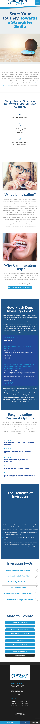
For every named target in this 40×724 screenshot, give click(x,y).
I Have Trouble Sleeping (20, 643)
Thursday (13, 705)
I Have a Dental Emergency (20, 650)
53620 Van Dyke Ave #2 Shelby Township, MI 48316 (17, 689)
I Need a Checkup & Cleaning (20, 622)
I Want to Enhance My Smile (20, 636)
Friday (13, 707)
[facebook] (11, 692)
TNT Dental (26, 714)
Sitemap (16, 712)
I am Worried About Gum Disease (20, 626)
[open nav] (37, 2)
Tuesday (13, 701)
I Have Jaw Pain (20, 640)
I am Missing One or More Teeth (20, 633)
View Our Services (20, 653)
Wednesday (14, 703)
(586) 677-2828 (17, 684)
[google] (15, 692)
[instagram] (19, 692)
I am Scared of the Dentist (20, 646)
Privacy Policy (22, 712)
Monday (13, 699)
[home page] (17, 2)
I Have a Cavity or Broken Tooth (20, 629)
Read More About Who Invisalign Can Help (20, 288)
